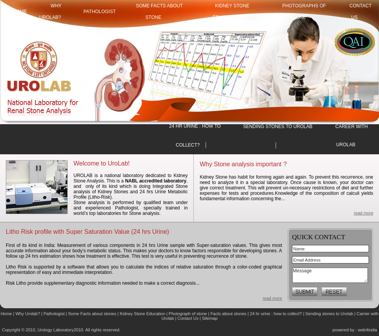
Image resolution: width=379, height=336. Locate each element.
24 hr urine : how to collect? (276, 313)
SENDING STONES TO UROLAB (277, 126)
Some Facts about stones (92, 313)
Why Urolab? (27, 313)
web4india (367, 330)
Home (7, 313)
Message (330, 275)
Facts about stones (228, 313)
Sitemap (209, 318)
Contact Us (189, 318)
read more (363, 213)
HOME (20, 11)
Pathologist (100, 11)
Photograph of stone (188, 313)
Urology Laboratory (56, 330)
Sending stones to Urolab (329, 313)
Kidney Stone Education (142, 313)
